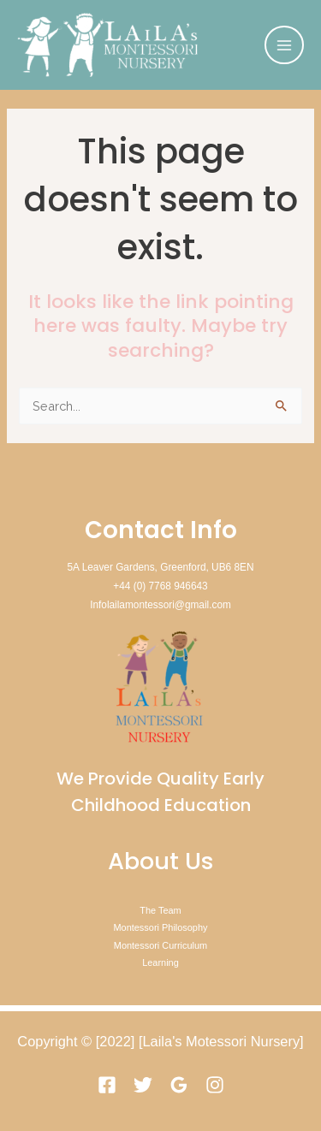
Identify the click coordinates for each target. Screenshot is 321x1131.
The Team (160, 910)
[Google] (178, 1084)
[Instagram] (214, 1084)
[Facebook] (107, 1084)
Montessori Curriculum (160, 945)
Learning (160, 962)
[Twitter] (143, 1084)
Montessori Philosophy (160, 927)
